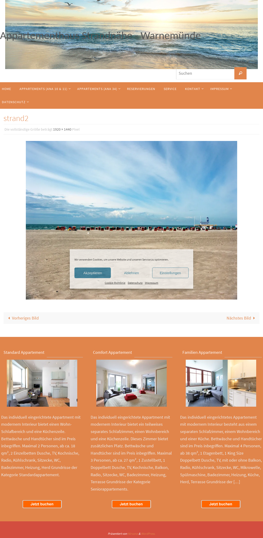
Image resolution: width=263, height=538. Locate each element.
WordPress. (148, 534)
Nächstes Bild (242, 318)
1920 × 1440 (62, 129)
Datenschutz (135, 283)
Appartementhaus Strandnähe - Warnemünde (100, 35)
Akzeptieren (92, 273)
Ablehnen (131, 273)
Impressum (151, 283)
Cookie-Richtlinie (115, 283)
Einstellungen (170, 273)
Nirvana (133, 534)
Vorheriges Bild (22, 318)
